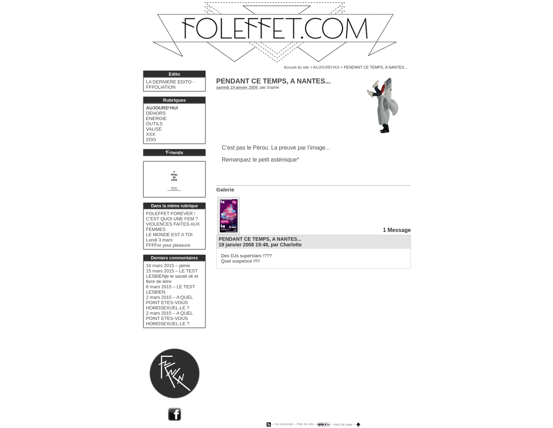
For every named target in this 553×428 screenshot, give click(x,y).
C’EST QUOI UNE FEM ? (172, 218)
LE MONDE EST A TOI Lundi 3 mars (169, 237)
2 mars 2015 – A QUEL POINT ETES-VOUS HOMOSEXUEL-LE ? (169, 302)
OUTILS (154, 123)
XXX (150, 134)
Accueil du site (296, 67)
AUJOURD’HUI (326, 67)
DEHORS (156, 113)
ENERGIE (156, 118)
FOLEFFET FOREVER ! (170, 213)
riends (174, 152)
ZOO (151, 139)
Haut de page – (347, 424)
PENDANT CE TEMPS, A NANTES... (260, 239)
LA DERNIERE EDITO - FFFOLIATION (170, 84)
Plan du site (305, 424)
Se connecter (283, 424)
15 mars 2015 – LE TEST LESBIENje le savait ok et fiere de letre (172, 276)
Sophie (273, 87)
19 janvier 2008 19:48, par (260, 244)
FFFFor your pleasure (168, 245)
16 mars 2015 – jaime (168, 265)
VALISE (154, 129)
